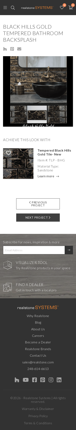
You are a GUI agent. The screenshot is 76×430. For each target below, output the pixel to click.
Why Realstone (38, 316)
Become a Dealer (38, 342)
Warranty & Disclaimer (38, 409)
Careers (38, 335)
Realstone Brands (38, 349)
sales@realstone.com (38, 362)
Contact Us (38, 355)
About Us (38, 329)
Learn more (45, 176)
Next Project (38, 217)
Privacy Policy (38, 416)
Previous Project (38, 204)
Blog (38, 322)
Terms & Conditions (38, 423)
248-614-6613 (38, 369)
